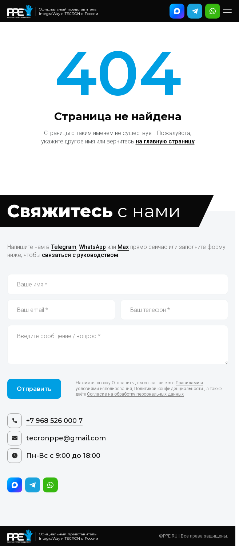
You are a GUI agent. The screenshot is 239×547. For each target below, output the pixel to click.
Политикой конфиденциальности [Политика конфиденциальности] (168, 388)
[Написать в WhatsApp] (212, 11)
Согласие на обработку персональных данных (135, 394)
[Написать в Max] (177, 11)
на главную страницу (165, 141)
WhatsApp (92, 246)
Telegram (63, 246)
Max (123, 246)
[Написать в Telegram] (194, 11)
